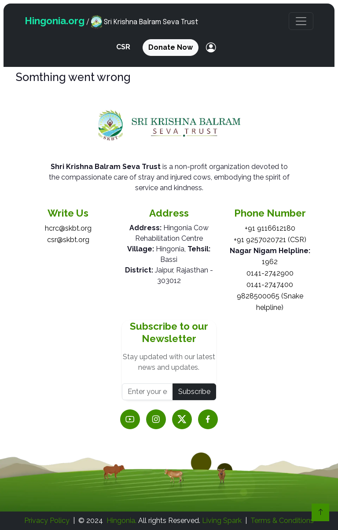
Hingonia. (121, 520)
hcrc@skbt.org (68, 228)
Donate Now (170, 47)
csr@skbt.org (68, 240)
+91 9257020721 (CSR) (270, 240)
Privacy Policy (47, 520)
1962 (270, 262)
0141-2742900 (270, 273)
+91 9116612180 (270, 228)
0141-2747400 (269, 284)
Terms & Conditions (282, 520)
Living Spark (222, 520)
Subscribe (194, 391)
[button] (301, 21)
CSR (123, 47)
